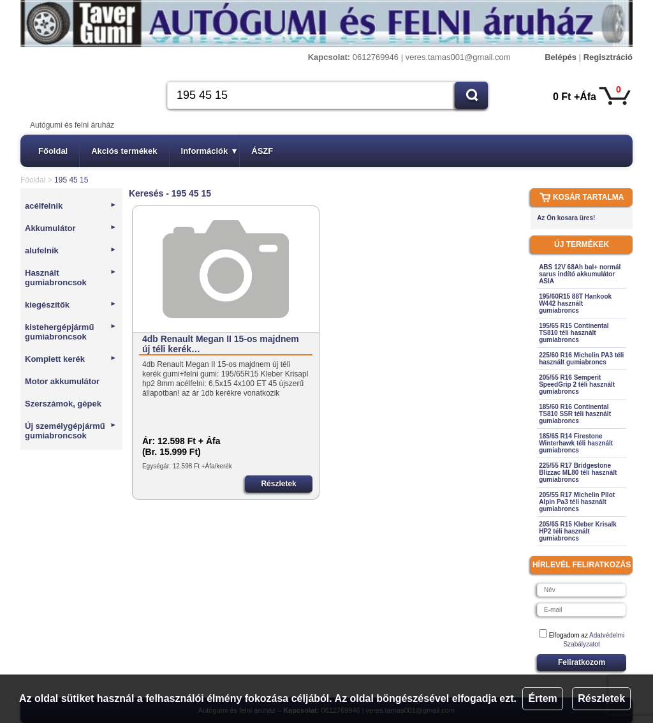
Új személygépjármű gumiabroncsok (71, 430)
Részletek (601, 698)
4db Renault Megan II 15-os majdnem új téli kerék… (220, 344)
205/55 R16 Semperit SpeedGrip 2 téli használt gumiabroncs (577, 384)
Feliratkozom (581, 662)
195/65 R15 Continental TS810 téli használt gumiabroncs (573, 332)
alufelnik (71, 250)
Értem (542, 698)
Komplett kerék (71, 359)
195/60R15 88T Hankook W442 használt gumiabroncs (575, 303)
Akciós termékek (124, 151)
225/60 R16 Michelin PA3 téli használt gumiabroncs (581, 359)
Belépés (560, 57)
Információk (209, 151)
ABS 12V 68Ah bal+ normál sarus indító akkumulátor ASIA (579, 274)
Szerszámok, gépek (63, 403)
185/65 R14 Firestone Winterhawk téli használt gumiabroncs (576, 443)
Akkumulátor (71, 228)
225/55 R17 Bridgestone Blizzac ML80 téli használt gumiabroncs (578, 472)
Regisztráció (608, 57)
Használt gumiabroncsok (71, 277)
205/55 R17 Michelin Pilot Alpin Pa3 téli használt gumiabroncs (577, 501)
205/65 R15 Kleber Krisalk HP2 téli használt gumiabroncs (578, 531)
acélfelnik (71, 206)
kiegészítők (71, 304)
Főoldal (53, 151)
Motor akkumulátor (62, 381)
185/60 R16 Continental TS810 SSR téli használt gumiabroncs (575, 413)
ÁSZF (262, 151)
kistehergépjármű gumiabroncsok (71, 331)
